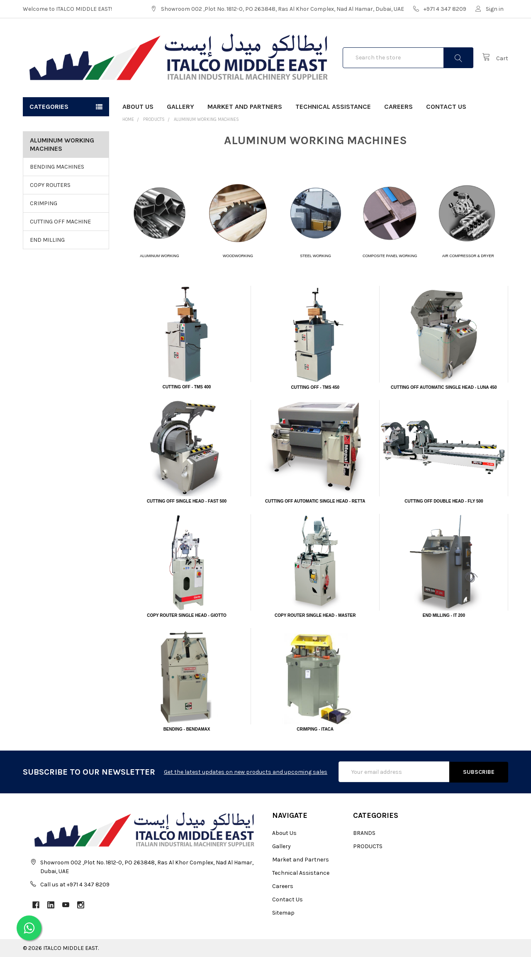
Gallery (180, 106)
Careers (398, 106)
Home (128, 119)
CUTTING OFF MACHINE (60, 221)
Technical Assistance (333, 106)
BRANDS (364, 833)
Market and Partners (244, 106)
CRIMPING (43, 203)
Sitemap (283, 912)
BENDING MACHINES (57, 166)
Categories (48, 106)
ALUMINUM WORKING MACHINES (206, 119)
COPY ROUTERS (50, 185)
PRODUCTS (154, 119)
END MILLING (47, 239)
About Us (137, 106)
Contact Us (446, 106)
